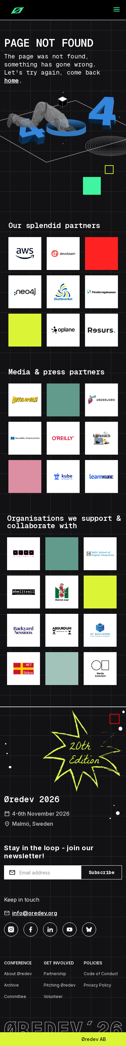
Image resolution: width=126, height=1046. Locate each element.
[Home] (15, 10)
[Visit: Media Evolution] (100, 668)
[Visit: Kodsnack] (101, 438)
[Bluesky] (89, 929)
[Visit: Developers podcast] (24, 399)
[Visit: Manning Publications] (24, 438)
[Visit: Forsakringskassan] (101, 291)
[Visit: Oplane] (63, 330)
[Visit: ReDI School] (100, 553)
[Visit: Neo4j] (24, 291)
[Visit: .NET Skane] (23, 668)
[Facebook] (30, 929)
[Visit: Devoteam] (63, 253)
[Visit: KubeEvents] (63, 476)
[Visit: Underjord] (101, 399)
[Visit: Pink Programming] (23, 553)
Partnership (55, 973)
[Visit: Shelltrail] (23, 592)
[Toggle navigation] (116, 10)
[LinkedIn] (50, 929)
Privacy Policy (97, 985)
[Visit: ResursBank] (101, 330)
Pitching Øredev (60, 985)
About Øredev (18, 973)
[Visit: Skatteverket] (63, 291)
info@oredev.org (34, 913)
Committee (15, 996)
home (11, 80)
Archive (11, 985)
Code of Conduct (101, 973)
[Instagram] (11, 929)
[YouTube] (69, 929)
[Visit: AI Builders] (100, 630)
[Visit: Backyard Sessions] (23, 630)
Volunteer (53, 996)
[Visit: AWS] (24, 253)
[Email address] (42, 872)
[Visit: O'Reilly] (63, 438)
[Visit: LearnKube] (101, 476)
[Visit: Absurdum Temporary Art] (61, 630)
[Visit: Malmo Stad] (61, 592)
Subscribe (102, 872)
